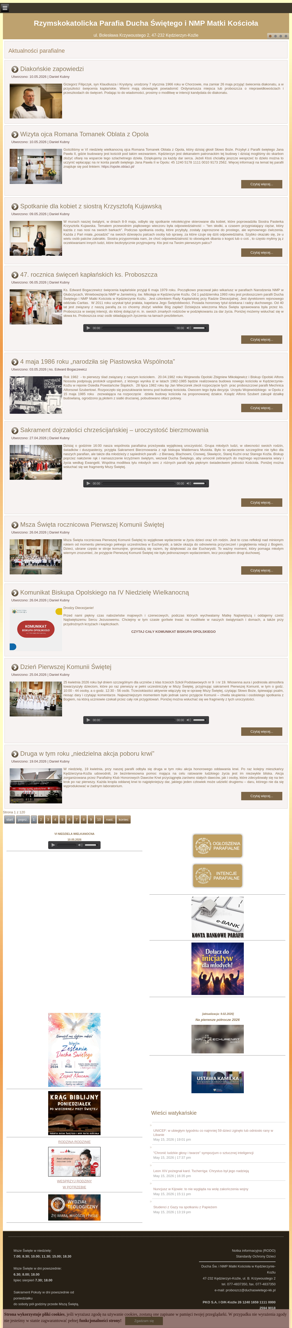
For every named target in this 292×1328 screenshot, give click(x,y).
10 (99, 819)
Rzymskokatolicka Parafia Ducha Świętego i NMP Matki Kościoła (146, 23)
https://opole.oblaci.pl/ (117, 166)
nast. (109, 819)
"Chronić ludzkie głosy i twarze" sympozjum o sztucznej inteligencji (203, 1153)
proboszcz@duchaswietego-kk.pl (251, 1290)
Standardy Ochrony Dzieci (256, 1256)
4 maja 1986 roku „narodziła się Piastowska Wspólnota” (97, 361)
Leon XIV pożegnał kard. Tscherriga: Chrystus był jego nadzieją (201, 1171)
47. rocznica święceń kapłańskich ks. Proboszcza (88, 274)
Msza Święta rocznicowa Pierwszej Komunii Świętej (92, 524)
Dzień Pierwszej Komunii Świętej (65, 666)
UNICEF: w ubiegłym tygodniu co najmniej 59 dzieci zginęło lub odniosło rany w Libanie (213, 1133)
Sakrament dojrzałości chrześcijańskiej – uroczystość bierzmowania (114, 429)
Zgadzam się (144, 1321)
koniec (124, 819)
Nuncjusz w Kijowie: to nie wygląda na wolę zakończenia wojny (200, 1189)
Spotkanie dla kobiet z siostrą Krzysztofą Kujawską (91, 206)
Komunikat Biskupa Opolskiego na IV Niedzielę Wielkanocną (104, 592)
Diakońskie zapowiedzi (52, 68)
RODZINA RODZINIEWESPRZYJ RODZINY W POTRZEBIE (74, 1164)
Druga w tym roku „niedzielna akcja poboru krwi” (87, 753)
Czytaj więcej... (261, 184)
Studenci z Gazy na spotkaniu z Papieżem (185, 1207)
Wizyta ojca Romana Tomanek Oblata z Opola (84, 134)
